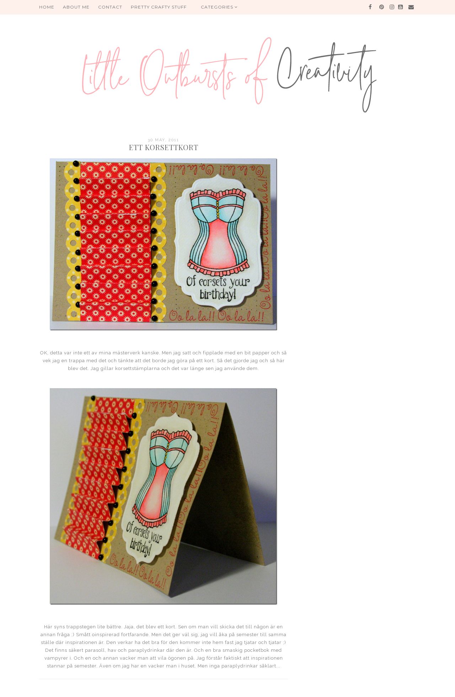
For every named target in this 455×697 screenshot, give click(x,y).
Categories (219, 7)
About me (76, 7)
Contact (110, 7)
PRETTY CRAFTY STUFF (159, 7)
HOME (46, 7)
